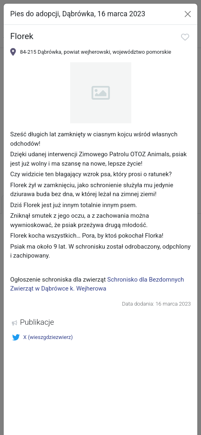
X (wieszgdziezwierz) (42, 337)
